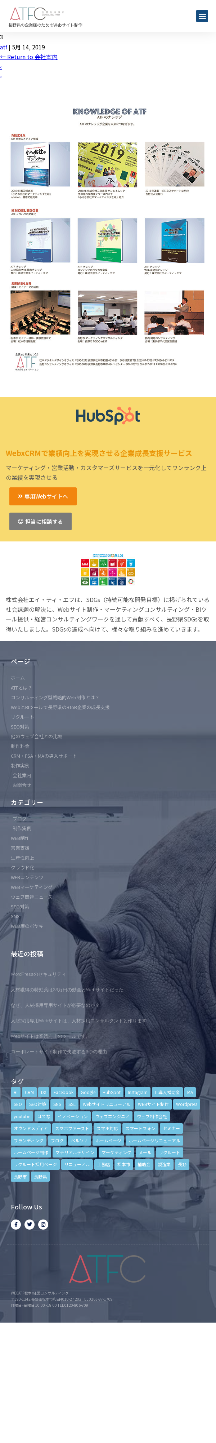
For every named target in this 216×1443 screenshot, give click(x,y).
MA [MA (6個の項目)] (190, 1092)
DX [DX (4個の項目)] (43, 1092)
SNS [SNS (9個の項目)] (57, 1104)
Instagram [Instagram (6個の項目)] (138, 1092)
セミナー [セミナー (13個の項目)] (171, 1128)
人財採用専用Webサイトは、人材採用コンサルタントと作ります (79, 1020)
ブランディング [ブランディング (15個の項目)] (29, 1140)
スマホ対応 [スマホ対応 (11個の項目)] (107, 1128)
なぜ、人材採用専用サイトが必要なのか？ (55, 1005)
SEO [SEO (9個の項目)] (18, 1104)
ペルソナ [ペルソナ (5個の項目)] (79, 1140)
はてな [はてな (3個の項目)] (43, 1116)
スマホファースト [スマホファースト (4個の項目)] (72, 1128)
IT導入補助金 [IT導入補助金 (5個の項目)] (167, 1092)
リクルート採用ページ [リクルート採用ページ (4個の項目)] (35, 1164)
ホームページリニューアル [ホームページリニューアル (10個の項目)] (154, 1140)
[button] (202, 16)
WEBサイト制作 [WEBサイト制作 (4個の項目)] (153, 1104)
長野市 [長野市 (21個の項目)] (20, 1176)
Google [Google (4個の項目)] (88, 1092)
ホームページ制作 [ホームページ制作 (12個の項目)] (31, 1152)
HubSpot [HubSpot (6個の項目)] (112, 1092)
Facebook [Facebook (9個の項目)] (63, 1092)
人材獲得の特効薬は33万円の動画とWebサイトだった (67, 989)
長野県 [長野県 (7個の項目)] (40, 1176)
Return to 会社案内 (29, 56)
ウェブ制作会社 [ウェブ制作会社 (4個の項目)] (152, 1116)
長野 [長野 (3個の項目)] (182, 1164)
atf (3, 47)
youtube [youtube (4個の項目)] (22, 1116)
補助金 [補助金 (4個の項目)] (144, 1164)
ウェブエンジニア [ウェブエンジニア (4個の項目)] (112, 1116)
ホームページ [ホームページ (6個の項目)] (108, 1140)
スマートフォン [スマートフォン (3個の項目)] (140, 1128)
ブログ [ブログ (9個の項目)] (57, 1140)
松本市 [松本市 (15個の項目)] (123, 1164)
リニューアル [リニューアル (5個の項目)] (77, 1164)
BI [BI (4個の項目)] (16, 1092)
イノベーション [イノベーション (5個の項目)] (73, 1116)
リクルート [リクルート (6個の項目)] (169, 1152)
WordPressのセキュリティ (38, 974)
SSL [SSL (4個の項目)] (72, 1104)
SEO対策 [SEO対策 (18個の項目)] (37, 1104)
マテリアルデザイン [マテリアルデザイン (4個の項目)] (74, 1152)
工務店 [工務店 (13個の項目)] (103, 1164)
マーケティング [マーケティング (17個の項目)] (116, 1152)
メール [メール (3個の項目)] (145, 1152)
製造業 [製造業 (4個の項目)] (164, 1164)
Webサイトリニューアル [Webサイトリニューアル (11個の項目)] (107, 1104)
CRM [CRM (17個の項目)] (29, 1092)
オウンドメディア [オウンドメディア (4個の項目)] (31, 1128)
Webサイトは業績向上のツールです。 (50, 1036)
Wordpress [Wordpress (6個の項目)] (186, 1104)
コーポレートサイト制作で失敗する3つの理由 (59, 1051)
